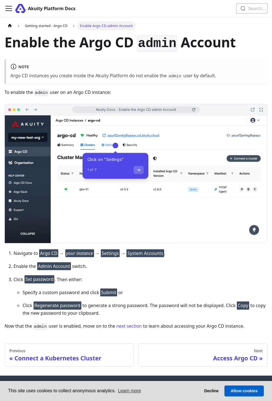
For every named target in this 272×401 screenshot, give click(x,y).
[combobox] (251, 8)
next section (129, 326)
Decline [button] (211, 391)
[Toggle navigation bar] (9, 8)
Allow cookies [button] (244, 391)
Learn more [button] (129, 390)
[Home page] (10, 25)
